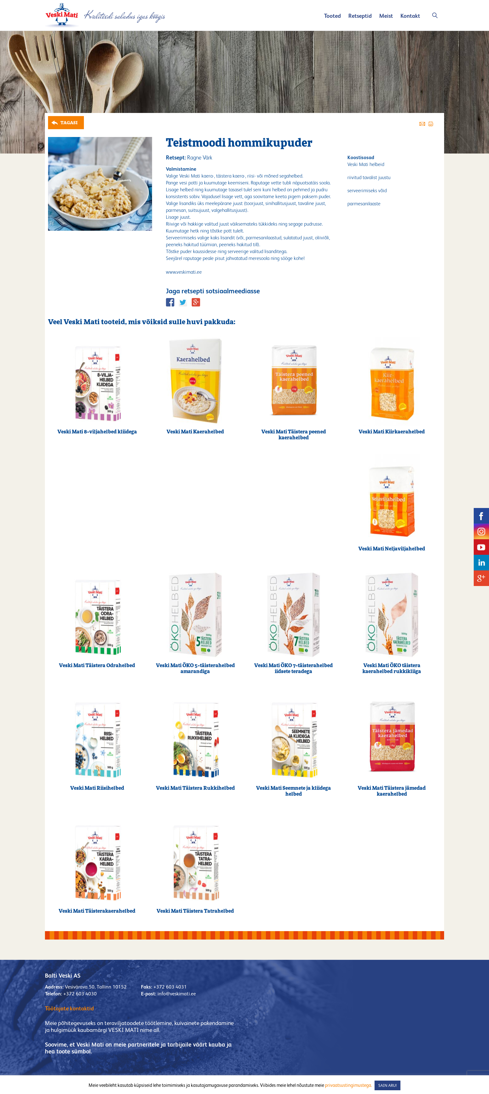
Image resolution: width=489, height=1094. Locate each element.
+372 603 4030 (80, 994)
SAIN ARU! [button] (387, 1085)
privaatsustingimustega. (348, 1085)
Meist (386, 15)
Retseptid (360, 15)
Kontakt (410, 15)
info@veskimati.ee (176, 994)
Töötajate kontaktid (69, 1008)
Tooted (332, 15)
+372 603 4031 (170, 987)
